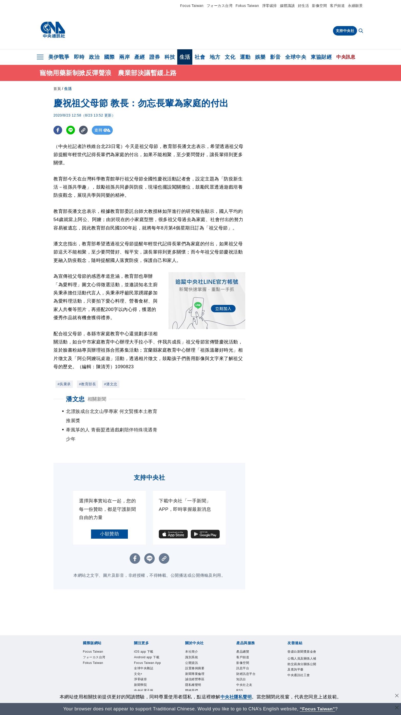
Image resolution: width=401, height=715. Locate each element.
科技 (169, 57)
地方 (215, 57)
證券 (154, 57)
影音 (275, 57)
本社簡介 (192, 633)
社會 (200, 57)
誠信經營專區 (195, 662)
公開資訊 (192, 645)
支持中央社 (345, 31)
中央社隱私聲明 (236, 696)
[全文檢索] (361, 31)
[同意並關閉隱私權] (396, 696)
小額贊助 (109, 515)
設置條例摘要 (195, 650)
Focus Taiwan (191, 5)
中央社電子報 (144, 673)
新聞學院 (141, 668)
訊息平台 (243, 650)
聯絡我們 (192, 673)
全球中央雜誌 (144, 650)
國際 (109, 57)
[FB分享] (57, 130)
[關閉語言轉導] (396, 708)
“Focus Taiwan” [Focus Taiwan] (317, 708)
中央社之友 (245, 668)
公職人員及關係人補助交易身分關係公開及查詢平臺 (301, 652)
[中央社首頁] (53, 29)
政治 (94, 57)
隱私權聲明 (194, 668)
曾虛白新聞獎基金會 (301, 636)
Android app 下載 (147, 639)
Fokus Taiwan (247, 5)
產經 (139, 57)
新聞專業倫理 (195, 656)
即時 (79, 57)
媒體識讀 (287, 5)
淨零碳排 (269, 5)
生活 (185, 57)
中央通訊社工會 (299, 663)
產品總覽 (243, 633)
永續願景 (355, 5)
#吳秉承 (64, 384)
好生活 (303, 5)
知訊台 (241, 662)
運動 (245, 57)
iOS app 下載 (144, 633)
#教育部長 (87, 384)
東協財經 (321, 57)
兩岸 (124, 57)
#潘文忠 (110, 384)
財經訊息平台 (246, 656)
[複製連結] (84, 130)
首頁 (57, 89)
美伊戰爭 (58, 57)
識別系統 (192, 639)
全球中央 (295, 57)
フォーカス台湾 (220, 5)
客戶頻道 (337, 5)
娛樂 (260, 57)
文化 (230, 57)
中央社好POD (144, 679)
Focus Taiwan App (148, 645)
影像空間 (319, 5)
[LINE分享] (70, 130)
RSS (239, 673)
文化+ (138, 656)
